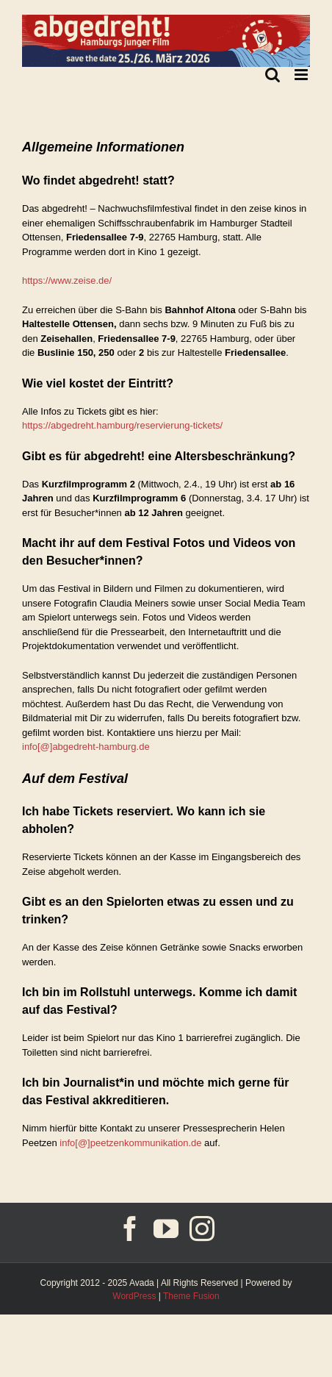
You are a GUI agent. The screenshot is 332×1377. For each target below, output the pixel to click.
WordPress (134, 1296)
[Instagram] (202, 1228)
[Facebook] (130, 1228)
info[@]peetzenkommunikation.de (130, 1142)
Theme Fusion (191, 1296)
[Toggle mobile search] (272, 74)
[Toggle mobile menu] (302, 74)
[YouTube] (166, 1228)
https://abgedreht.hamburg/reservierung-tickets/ (122, 425)
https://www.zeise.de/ (67, 280)
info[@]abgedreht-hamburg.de (86, 746)
